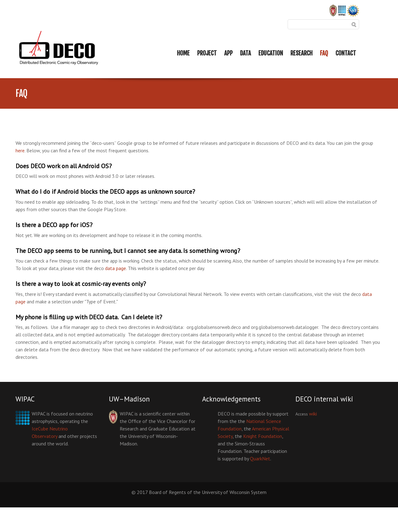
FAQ (324, 53)
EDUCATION (270, 53)
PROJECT (207, 53)
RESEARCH (301, 53)
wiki (313, 414)
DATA (245, 53)
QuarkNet (260, 458)
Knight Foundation (262, 436)
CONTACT (346, 53)
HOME (183, 53)
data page (115, 268)
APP (228, 53)
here (20, 150)
